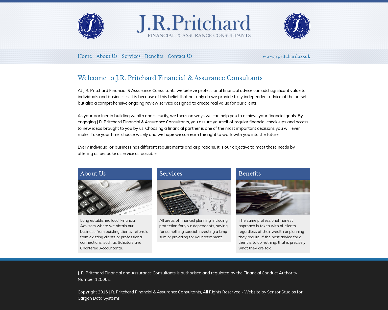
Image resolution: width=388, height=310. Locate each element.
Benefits (154, 56)
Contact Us (180, 56)
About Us (107, 56)
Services (131, 56)
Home (85, 56)
